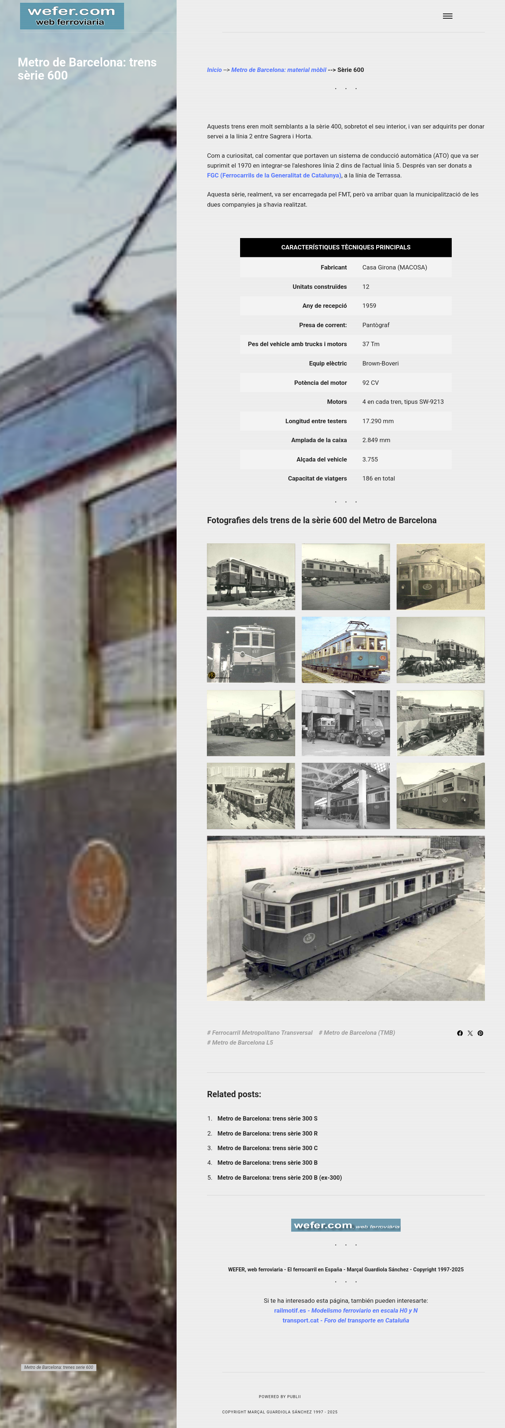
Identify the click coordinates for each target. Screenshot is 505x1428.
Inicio (214, 69)
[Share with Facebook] (461, 1033)
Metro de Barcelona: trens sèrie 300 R (267, 1133)
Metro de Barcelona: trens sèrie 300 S (267, 1118)
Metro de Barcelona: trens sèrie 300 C (267, 1148)
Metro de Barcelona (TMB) (359, 1032)
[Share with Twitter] (471, 1033)
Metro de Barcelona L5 (242, 1042)
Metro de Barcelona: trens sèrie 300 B (267, 1162)
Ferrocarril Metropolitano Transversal (262, 1032)
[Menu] (447, 16)
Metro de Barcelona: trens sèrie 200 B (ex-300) (279, 1177)
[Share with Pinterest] (480, 1033)
